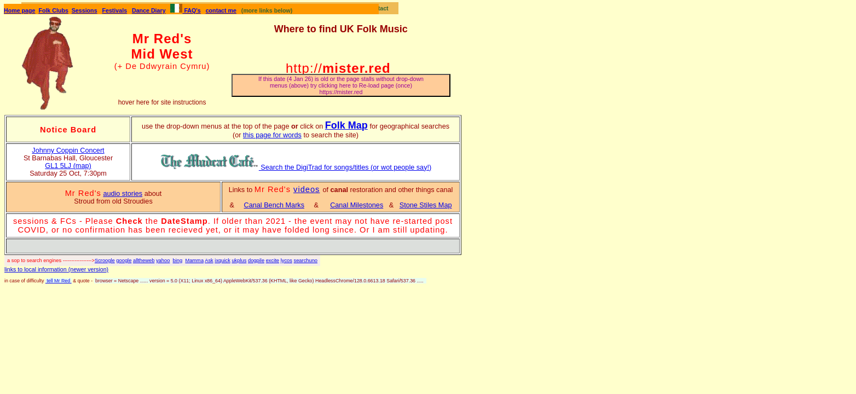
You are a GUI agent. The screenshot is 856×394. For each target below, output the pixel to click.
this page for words (272, 135)
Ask (209, 260)
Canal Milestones (356, 205)
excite (272, 260)
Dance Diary (149, 10)
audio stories (122, 194)
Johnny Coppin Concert (68, 150)
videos (306, 189)
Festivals (114, 10)
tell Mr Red (58, 280)
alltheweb (143, 260)
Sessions (84, 10)
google (123, 260)
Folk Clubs (53, 10)
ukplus (239, 260)
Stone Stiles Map (426, 205)
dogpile (256, 260)
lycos (286, 260)
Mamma (194, 260)
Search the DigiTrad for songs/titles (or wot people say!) (295, 167)
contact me (221, 10)
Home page (19, 10)
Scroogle (105, 260)
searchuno (306, 260)
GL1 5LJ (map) (68, 166)
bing (178, 260)
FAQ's (185, 10)
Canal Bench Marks (274, 205)
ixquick (222, 260)
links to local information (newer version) (56, 269)
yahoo (163, 260)
